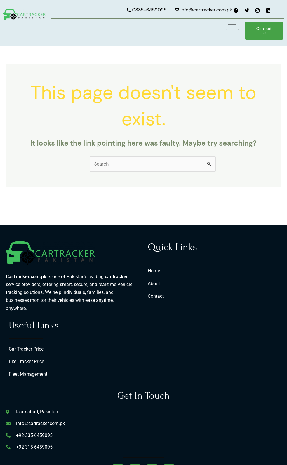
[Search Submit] (209, 164)
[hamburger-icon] (232, 26)
